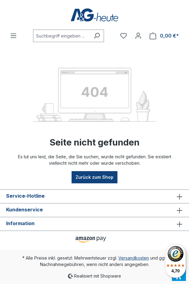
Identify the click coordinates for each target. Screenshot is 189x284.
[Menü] (13, 36)
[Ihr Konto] (138, 36)
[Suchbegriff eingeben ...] (61, 36)
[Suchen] (97, 36)
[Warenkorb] (164, 36)
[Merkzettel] (123, 36)
